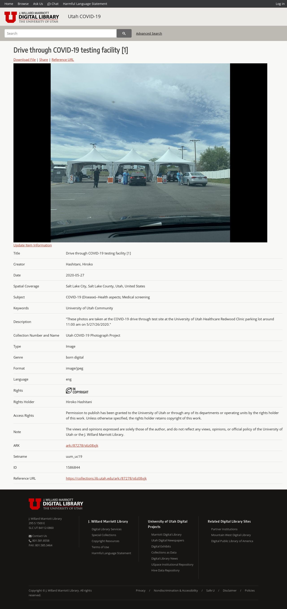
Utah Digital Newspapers (167, 540)
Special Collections (104, 535)
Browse (23, 4)
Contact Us (38, 536)
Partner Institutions (224, 529)
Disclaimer (230, 590)
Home (8, 4)
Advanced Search (149, 33)
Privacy (141, 590)
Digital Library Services (107, 529)
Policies (250, 590)
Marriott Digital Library (166, 534)
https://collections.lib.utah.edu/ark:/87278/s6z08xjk (106, 478)
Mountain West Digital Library (231, 535)
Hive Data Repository (165, 570)
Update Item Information (32, 245)
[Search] (60, 33)
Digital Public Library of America (232, 541)
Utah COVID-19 (84, 16)
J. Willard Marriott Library (45, 519)
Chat (53, 4)
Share (43, 59)
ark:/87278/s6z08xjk (82, 445)
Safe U (210, 590)
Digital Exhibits (161, 546)
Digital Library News (164, 558)
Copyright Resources (105, 541)
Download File (24, 59)
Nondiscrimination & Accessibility (176, 590)
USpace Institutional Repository (172, 564)
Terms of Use (100, 547)
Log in (280, 4)
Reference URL (63, 59)
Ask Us (38, 4)
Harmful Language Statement (85, 4)
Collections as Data (163, 552)
